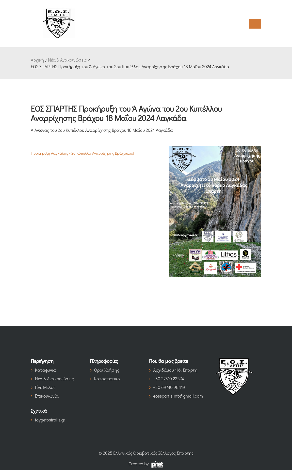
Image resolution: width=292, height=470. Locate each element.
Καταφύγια (43, 370)
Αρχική (37, 60)
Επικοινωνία (45, 396)
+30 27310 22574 (166, 379)
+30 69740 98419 (167, 387)
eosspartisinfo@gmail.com (175, 396)
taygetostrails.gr (48, 420)
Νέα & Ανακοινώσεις (67, 60)
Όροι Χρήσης (104, 370)
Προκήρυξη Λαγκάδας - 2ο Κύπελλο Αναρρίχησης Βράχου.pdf (82, 153)
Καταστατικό (105, 379)
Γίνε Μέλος (43, 387)
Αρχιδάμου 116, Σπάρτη (173, 370)
